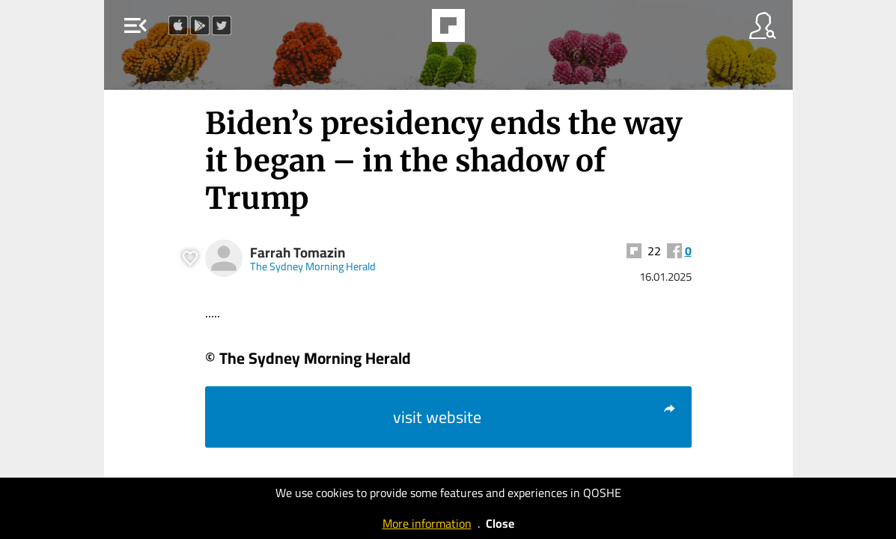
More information (427, 523)
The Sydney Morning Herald (313, 266)
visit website (535, 417)
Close (500, 523)
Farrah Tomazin (297, 253)
